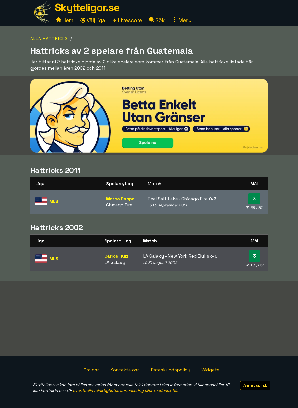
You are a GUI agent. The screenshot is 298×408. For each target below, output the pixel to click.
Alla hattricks (49, 38)
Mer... (181, 20)
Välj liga (92, 20)
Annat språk (255, 385)
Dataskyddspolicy (170, 370)
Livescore (127, 20)
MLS (54, 201)
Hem (64, 20)
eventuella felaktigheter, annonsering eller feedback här (125, 390)
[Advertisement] (149, 318)
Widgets (210, 370)
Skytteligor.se (87, 7)
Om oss (91, 370)
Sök (157, 20)
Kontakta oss (125, 370)
